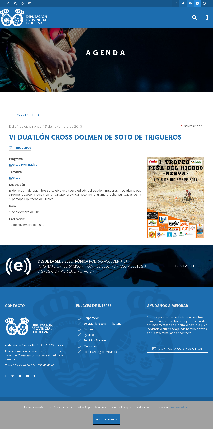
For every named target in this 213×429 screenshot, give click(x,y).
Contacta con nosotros (177, 348)
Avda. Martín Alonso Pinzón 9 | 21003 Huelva (34, 345)
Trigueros (20, 147)
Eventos (14, 177)
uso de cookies (178, 407)
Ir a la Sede (186, 266)
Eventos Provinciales (23, 164)
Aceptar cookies (106, 419)
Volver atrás (26, 114)
